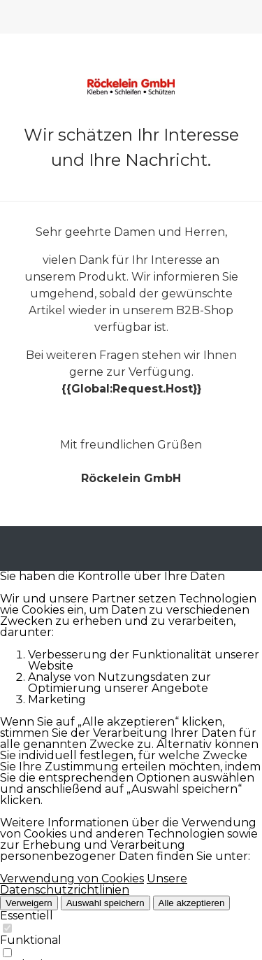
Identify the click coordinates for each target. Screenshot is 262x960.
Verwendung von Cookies (72, 878)
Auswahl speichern (105, 903)
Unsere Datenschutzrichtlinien (93, 884)
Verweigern (29, 903)
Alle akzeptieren (192, 903)
